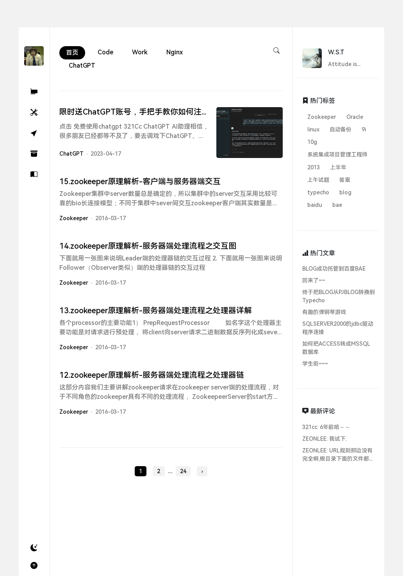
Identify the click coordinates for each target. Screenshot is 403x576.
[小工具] (34, 112)
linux (313, 129)
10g (312, 142)
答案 (344, 180)
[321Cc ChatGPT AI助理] (34, 91)
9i (364, 129)
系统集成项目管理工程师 (337, 154)
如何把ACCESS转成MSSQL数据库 (336, 348)
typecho (318, 192)
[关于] (34, 174)
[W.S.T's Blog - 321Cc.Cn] (34, 55)
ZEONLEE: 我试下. (324, 439)
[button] (34, 548)
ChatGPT (82, 65)
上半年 (338, 167)
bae (337, 205)
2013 (313, 167)
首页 (72, 52)
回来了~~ (313, 280)
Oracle (354, 117)
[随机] (34, 133)
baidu (314, 205)
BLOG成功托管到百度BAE (334, 269)
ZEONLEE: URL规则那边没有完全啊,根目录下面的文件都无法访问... (338, 455)
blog (345, 192)
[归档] (34, 154)
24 (183, 474)
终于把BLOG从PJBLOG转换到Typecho (338, 296)
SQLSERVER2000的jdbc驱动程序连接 (337, 328)
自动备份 (340, 129)
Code (105, 52)
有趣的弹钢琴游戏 (324, 312)
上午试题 (318, 180)
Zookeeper (73, 221)
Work (140, 52)
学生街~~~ (315, 364)
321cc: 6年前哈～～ (326, 427)
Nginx (174, 52)
